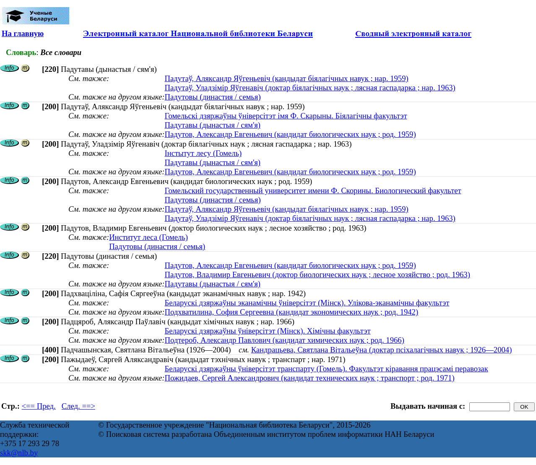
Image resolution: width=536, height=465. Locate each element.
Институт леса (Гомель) (148, 237)
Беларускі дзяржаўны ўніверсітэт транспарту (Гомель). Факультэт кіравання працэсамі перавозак (326, 368)
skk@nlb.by (19, 452)
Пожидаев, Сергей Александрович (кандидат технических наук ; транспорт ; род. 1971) (309, 377)
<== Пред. (39, 406)
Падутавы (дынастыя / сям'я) (212, 125)
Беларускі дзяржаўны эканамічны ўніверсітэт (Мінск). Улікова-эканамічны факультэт (306, 302)
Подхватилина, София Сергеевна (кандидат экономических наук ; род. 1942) (291, 311)
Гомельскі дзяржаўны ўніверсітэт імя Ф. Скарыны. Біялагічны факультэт (285, 115)
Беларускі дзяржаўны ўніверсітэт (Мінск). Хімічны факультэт (267, 330)
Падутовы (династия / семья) (212, 96)
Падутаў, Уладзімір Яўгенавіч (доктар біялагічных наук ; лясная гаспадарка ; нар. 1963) (309, 87)
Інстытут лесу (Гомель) (203, 153)
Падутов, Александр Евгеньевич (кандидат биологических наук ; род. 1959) (290, 134)
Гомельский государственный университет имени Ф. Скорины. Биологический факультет (312, 190)
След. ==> (78, 406)
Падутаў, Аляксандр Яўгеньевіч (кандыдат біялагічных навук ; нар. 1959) (286, 78)
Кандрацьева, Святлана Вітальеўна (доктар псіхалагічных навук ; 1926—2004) (381, 349)
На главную (23, 33)
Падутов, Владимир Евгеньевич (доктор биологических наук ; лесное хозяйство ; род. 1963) (317, 274)
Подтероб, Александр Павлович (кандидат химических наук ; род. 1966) (284, 340)
